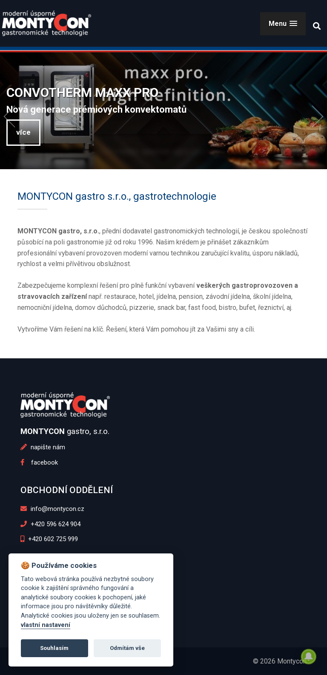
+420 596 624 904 (50, 524)
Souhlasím (54, 648)
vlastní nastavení (45, 625)
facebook (39, 462)
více (23, 132)
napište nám (42, 447)
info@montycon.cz (52, 509)
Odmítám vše (127, 648)
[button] (282, 24)
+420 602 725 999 (49, 539)
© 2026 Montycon (280, 661)
